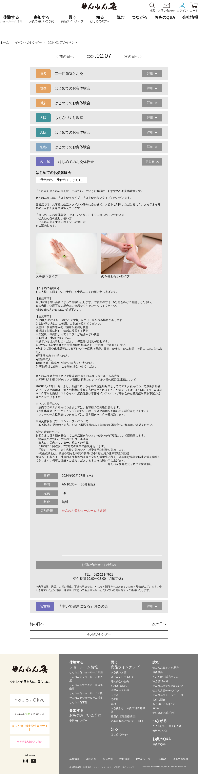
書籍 (113, 703)
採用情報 (124, 759)
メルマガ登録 (180, 759)
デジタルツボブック (164, 712)
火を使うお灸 (118, 672)
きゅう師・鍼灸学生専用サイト (30, 727)
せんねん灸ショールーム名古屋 (84, 510)
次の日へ (131, 57)
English (116, 767)
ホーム (4, 42)
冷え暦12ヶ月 (160, 681)
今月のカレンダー (99, 634)
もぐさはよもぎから (164, 704)
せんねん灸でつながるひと (167, 685)
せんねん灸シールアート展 (167, 694)
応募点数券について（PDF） (127, 720)
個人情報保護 (75, 767)
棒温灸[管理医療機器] (123, 716)
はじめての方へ (120, 734)
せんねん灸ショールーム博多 (86, 697)
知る (100, 19)
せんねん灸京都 (78, 702)
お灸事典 (157, 672)
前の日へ (66, 57)
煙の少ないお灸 (120, 681)
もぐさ (115, 694)
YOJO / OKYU (119, 685)
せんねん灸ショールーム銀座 (86, 672)
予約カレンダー (78, 720)
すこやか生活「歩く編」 (166, 676)
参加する (41, 19)
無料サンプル (160, 730)
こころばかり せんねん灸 (167, 726)
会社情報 (74, 759)
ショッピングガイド (102, 767)
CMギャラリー (144, 759)
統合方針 (108, 759)
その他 (115, 699)
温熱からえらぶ (120, 690)
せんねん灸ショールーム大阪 (86, 693)
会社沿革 (91, 759)
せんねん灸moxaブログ (165, 690)
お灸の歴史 (158, 699)
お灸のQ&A (164, 17)
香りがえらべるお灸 (122, 676)
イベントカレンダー (28, 42)
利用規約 (87, 767)
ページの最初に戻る (189, 772)
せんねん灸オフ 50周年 (165, 667)
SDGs (155, 708)
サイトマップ (128, 767)
